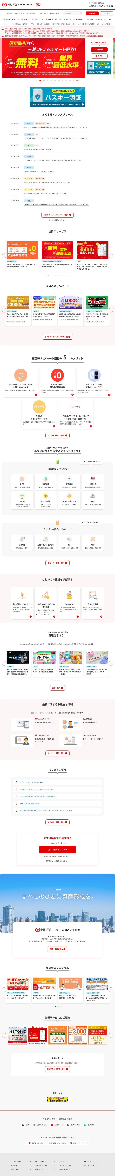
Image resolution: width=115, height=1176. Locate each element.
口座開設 (92, 13)
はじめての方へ (16, 1161)
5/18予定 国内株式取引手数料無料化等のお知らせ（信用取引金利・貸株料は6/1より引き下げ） (56, 204)
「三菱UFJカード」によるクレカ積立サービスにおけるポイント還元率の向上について (53, 160)
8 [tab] (63, 81)
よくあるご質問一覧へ (56, 822)
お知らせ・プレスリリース (14, 13)
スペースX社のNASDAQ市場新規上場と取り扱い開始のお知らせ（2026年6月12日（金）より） (56, 127)
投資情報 (14, 1165)
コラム (107, 19)
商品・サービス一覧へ (56, 563)
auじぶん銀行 (106, 24)
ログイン (107, 13)
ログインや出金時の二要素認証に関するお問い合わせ (38, 796)
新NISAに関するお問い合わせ (30, 803)
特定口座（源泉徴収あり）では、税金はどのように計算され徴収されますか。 (46, 810)
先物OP (68, 24)
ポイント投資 (82, 24)
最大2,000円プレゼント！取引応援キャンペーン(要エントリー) (45, 193)
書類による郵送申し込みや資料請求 (56, 856)
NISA (53, 24)
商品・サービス (40, 1161)
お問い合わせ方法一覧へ (56, 1069)
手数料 (49, 19)
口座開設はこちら (59, 849)
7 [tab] (59, 81)
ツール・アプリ (88, 1161)
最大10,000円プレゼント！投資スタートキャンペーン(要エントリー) (47, 182)
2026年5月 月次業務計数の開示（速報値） (38, 149)
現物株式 (18, 24)
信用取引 (25, 24)
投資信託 (46, 24)
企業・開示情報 (30, 13)
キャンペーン (9, 24)
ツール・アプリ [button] (62, 19)
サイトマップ (42, 13)
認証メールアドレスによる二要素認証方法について (37, 789)
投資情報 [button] (77, 19)
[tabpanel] (57, 58)
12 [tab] (67, 275)
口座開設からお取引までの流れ (56, 861)
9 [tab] (66, 81)
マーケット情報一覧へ (56, 753)
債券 (74, 24)
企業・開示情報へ (56, 949)
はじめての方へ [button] (9, 19)
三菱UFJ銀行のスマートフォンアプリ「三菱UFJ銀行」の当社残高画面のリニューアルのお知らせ (57, 138)
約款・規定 (15, 1169)
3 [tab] (44, 81)
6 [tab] (55, 81)
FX (58, 24)
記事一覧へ (56, 688)
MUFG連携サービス (93, 24)
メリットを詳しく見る (56, 435)
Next (111, 255)
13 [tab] (69, 275)
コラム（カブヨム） (66, 1165)
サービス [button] (36, 19)
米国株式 (39, 24)
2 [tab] (40, 81)
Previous (4, 255)
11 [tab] (74, 81)
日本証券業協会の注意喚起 (95, 36)
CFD (62, 24)
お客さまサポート (94, 19)
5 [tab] (51, 81)
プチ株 (32, 24)
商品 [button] (24, 19)
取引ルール (39, 1169)
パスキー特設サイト (84, 31)
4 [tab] (48, 81)
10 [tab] (70, 81)
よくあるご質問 (54, 13)
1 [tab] (37, 81)
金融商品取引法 (64, 1169)
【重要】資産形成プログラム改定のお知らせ (39, 171)
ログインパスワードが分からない (31, 782)
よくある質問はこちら (56, 220)
